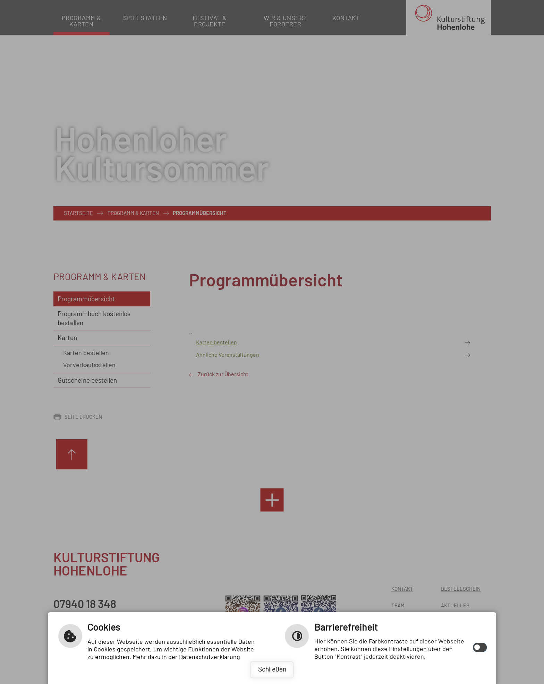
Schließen (272, 669)
